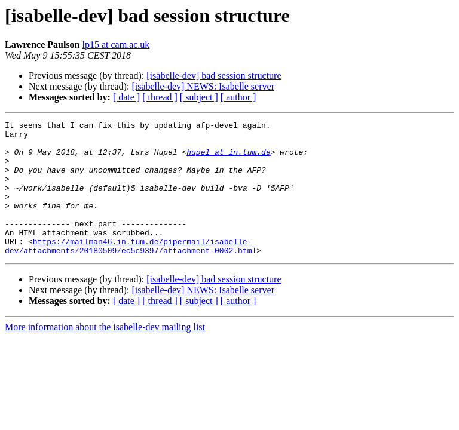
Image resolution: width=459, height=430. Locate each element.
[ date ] (126, 97)
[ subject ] (199, 97)
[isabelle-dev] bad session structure (213, 75)
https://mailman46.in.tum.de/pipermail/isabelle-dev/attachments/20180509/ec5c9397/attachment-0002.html (130, 271)
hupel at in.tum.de (228, 158)
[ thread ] (160, 97)
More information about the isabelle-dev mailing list (105, 354)
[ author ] (238, 97)
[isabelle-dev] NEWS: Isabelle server (202, 86)
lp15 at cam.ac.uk (115, 44)
